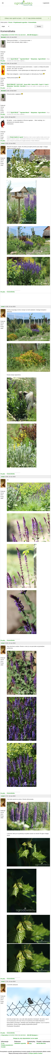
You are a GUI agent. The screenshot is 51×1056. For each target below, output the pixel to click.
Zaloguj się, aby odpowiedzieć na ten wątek (25, 1038)
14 (24, 35)
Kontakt (3, 1047)
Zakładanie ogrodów (20, 1043)
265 (30, 35)
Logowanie (46, 3)
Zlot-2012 (23, 86)
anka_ (2, 117)
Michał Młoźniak (41, 1043)
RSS (29, 1043)
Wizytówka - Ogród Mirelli (38, 59)
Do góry (3, 60)
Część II (41, 84)
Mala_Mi (3, 63)
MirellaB (3, 37)
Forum (10, 22)
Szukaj (39, 26)
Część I (46, 84)
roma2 (3, 143)
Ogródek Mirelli (24, 59)
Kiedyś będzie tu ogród (16, 137)
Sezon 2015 (34, 84)
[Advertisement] (25, 11)
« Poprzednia (4, 35)
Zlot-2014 (16, 86)
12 (21, 35)
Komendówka (32, 22)
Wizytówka (10, 86)
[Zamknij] (48, 18)
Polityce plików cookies (35, 1053)
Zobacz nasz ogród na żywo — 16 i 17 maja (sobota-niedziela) (23, 18)
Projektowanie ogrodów (20, 22)
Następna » (35, 35)
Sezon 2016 (27, 84)
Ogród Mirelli (14, 59)
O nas (2, 1043)
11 (19, 35)
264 (28, 35)
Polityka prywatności (7, 1045)
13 (23, 35)
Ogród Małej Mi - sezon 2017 (15, 84)
